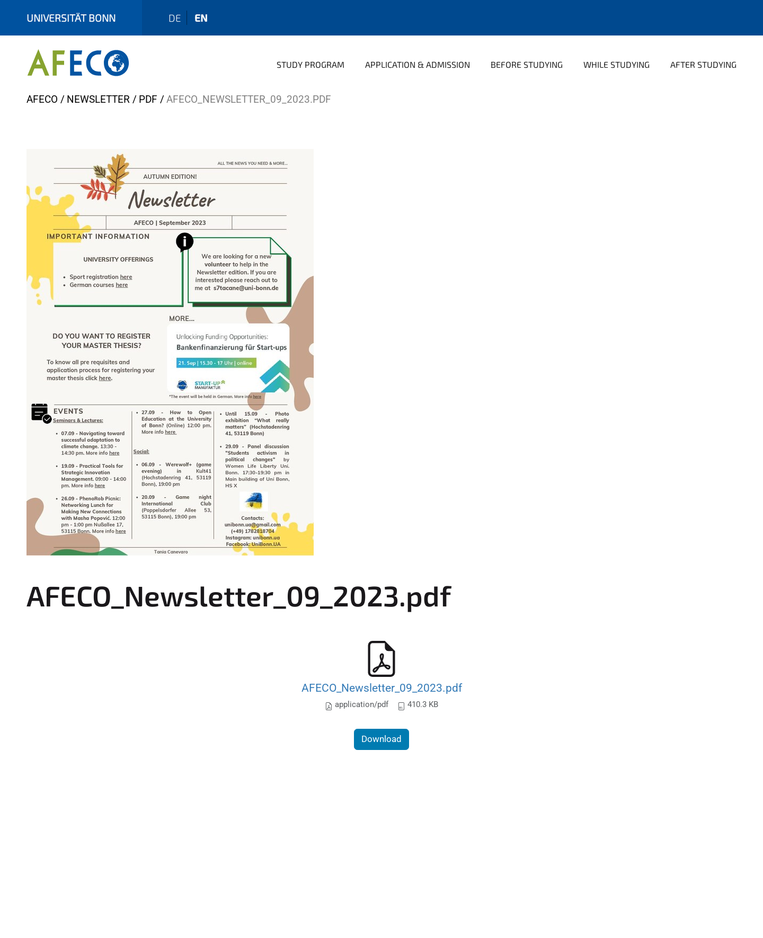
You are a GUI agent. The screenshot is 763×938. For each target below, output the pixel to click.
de (174, 18)
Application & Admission (417, 64)
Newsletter (98, 99)
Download (381, 739)
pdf (148, 99)
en (201, 18)
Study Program (310, 64)
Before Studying (527, 64)
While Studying (616, 64)
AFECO (42, 99)
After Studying (703, 64)
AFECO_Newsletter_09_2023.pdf (381, 687)
